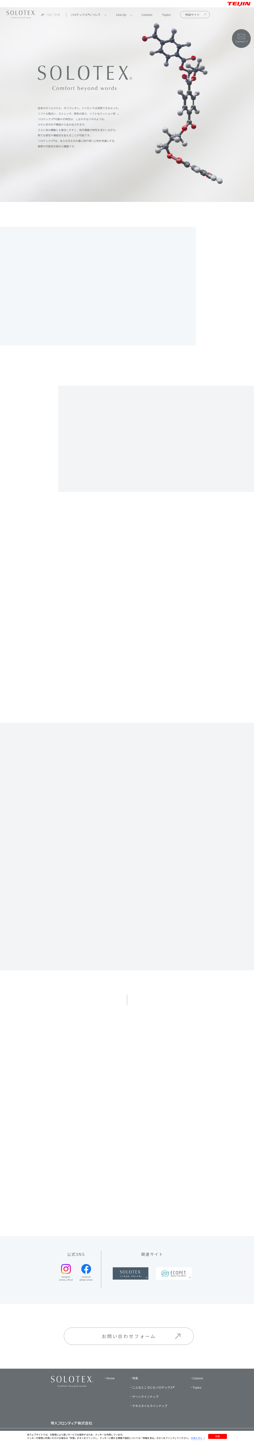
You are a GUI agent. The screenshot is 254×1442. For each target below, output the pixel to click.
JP (42, 14)
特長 (135, 1378)
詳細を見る (196, 1438)
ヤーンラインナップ (145, 1396)
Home (110, 1378)
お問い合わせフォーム (129, 1336)
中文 (57, 14)
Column (147, 14)
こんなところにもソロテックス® (153, 1387)
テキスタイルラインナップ (149, 1406)
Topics (166, 14)
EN (49, 14)
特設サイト (192, 14)
